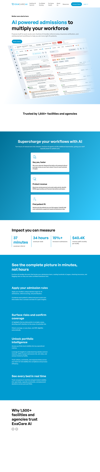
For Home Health (51, 4)
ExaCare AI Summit (33, 4)
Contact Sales (76, 4)
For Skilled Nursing (42, 4)
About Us (58, 4)
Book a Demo (17, 41)
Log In (85, 4)
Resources (66, 4)
